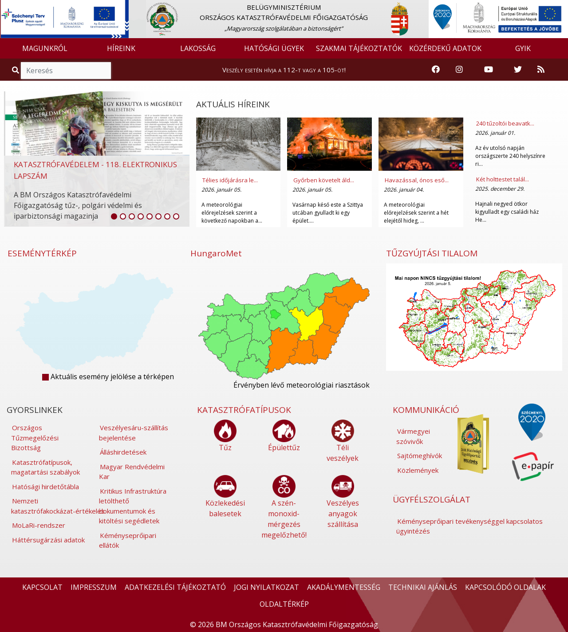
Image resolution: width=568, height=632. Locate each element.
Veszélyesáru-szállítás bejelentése (133, 432)
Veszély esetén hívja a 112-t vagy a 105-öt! (284, 69)
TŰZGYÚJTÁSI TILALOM (431, 253)
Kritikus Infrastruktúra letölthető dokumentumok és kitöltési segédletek (132, 506)
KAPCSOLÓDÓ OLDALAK (505, 587)
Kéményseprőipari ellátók (127, 540)
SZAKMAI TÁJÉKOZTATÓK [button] (359, 48)
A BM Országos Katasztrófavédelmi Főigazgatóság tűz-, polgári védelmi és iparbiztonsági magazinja (78, 205)
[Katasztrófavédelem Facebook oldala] (436, 69)
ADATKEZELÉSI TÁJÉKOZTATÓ (175, 587)
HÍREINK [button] (121, 48)
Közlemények (417, 470)
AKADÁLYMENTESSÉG (343, 587)
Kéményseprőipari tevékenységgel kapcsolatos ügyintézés (469, 526)
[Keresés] (66, 70)
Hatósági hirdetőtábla (45, 486)
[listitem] (114, 216)
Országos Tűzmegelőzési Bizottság (35, 437)
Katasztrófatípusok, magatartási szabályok (45, 467)
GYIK (523, 48)
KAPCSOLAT (42, 587)
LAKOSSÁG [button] (198, 48)
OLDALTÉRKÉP (284, 604)
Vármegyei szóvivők (413, 436)
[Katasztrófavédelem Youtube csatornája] (488, 69)
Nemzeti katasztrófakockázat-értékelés (58, 505)
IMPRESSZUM (94, 587)
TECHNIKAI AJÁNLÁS (422, 587)
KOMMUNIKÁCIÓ (426, 410)
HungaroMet (216, 253)
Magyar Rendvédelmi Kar (132, 471)
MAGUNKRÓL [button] (44, 48)
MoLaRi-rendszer (38, 525)
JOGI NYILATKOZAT (266, 587)
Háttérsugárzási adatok (48, 539)
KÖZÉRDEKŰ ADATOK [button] (445, 48)
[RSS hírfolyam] (540, 69)
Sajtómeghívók (419, 455)
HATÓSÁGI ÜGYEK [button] (274, 48)
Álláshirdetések (123, 452)
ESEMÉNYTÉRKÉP (42, 253)
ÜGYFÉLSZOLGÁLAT (431, 499)
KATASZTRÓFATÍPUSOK (244, 410)
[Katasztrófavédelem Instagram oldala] (459, 69)
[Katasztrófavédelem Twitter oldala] (518, 69)
